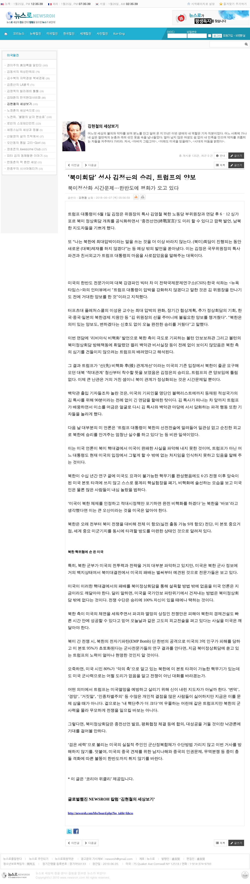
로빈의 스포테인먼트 (21, 123)
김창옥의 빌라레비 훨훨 (23, 91)
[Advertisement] (29, 205)
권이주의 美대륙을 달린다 (24, 65)
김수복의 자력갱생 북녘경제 (26, 78)
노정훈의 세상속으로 (21, 110)
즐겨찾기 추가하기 (235, 4)
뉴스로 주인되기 (38, 858)
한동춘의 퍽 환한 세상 (22, 162)
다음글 (90, 165)
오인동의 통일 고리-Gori (24, 142)
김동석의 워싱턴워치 (21, 71)
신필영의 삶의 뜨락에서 (23, 136)
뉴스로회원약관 (64, 858)
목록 (220, 165)
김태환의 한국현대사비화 (24, 97)
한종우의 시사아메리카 (22, 168)
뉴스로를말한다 (12, 858)
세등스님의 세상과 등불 (23, 129)
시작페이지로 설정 (203, 4)
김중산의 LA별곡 (18, 84)
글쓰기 (236, 155)
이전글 (73, 165)
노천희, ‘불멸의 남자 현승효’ (26, 117)
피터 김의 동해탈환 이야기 (25, 155)
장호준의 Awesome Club (24, 149)
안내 (220, 155)
